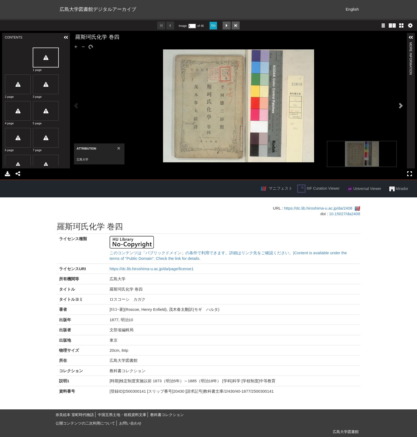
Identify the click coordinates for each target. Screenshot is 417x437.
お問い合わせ (130, 423)
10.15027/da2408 (344, 213)
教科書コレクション (167, 415)
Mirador (398, 188)
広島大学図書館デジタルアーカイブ (98, 9)
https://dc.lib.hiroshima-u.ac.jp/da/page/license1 (152, 268)
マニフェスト (281, 188)
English (352, 9)
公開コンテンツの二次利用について (85, 423)
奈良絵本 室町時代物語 (75, 415)
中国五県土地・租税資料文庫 (122, 415)
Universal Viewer (364, 188)
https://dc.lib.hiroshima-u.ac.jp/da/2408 (318, 208)
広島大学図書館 (346, 432)
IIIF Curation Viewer (318, 188)
